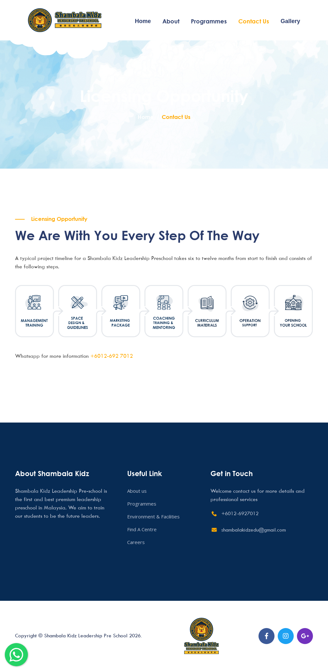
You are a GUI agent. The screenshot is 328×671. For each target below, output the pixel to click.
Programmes (209, 21)
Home (143, 21)
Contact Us (253, 21)
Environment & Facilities (153, 516)
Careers (136, 542)
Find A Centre (142, 529)
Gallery (290, 21)
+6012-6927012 (239, 513)
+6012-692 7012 (111, 356)
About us (137, 491)
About (170, 21)
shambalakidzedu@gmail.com (253, 529)
